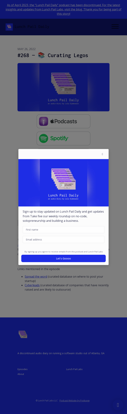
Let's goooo (63, 258)
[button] (102, 154)
